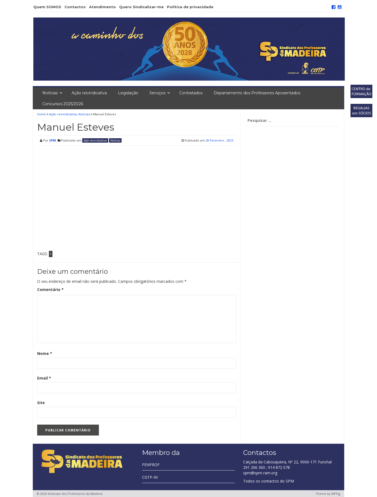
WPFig (335, 494)
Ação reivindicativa (89, 92)
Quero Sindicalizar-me (141, 7)
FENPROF (151, 464)
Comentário (50, 289)
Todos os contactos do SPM (268, 481)
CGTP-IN (150, 477)
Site (41, 402)
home (42, 114)
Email (44, 378)
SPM (52, 140)
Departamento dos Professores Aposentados (257, 92)
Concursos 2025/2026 (62, 103)
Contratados (190, 92)
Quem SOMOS (47, 7)
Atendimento (102, 7)
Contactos (75, 7)
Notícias (50, 92)
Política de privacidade (190, 7)
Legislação (128, 92)
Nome (44, 353)
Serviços (157, 92)
